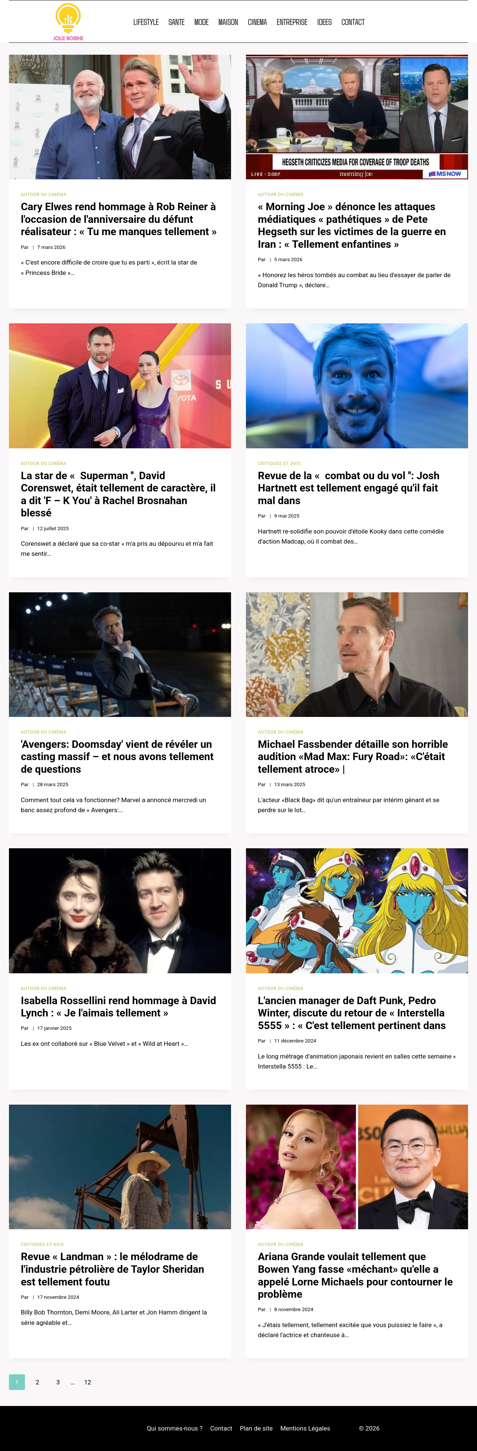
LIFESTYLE (146, 21)
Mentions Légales (305, 1428)
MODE (202, 21)
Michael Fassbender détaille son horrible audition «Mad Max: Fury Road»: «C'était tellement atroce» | (353, 756)
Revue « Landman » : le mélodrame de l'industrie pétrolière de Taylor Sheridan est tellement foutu (112, 1269)
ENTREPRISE (292, 21)
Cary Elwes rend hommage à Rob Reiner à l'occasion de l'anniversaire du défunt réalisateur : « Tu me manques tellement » (119, 219)
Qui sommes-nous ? (175, 1428)
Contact (221, 1428)
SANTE (176, 21)
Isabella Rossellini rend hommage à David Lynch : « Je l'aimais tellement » (118, 1006)
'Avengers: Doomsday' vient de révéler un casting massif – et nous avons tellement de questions (117, 756)
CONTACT (352, 21)
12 (87, 1382)
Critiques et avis (279, 463)
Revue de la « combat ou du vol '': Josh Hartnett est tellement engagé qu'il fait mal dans (348, 488)
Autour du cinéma (43, 194)
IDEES (324, 21)
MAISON (228, 21)
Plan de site (256, 1428)
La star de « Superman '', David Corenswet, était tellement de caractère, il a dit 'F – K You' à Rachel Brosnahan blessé (118, 494)
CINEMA (257, 21)
